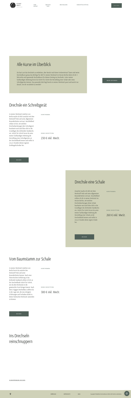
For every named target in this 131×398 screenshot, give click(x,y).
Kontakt (36, 6)
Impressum (53, 394)
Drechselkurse (63, 5)
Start (35, 5)
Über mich (48, 5)
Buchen (116, 5)
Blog (48, 6)
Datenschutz (67, 394)
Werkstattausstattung (82, 5)
